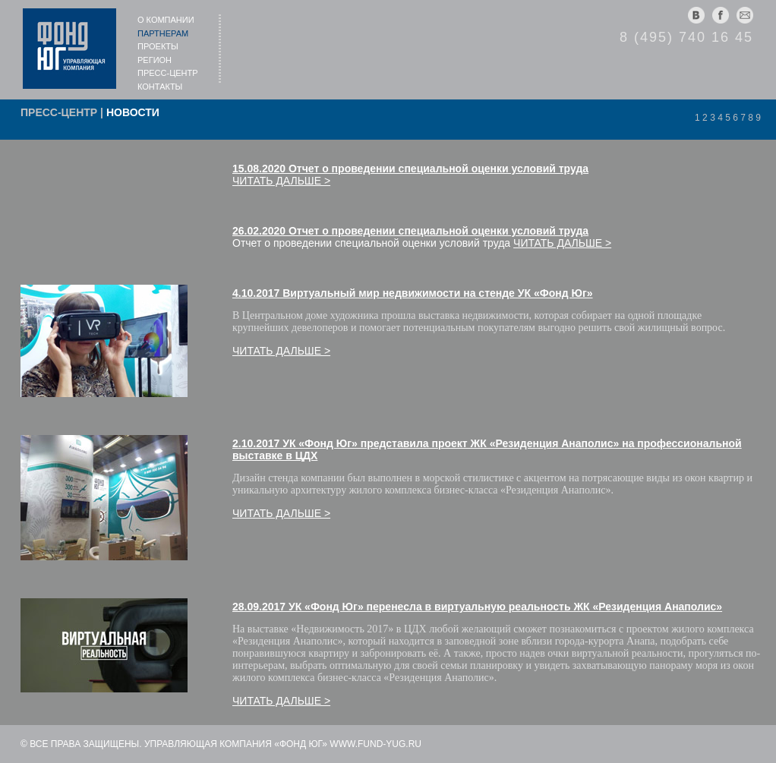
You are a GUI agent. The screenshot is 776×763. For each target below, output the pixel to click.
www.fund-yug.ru (375, 744)
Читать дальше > (281, 181)
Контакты (159, 86)
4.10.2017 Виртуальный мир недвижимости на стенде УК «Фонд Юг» (412, 293)
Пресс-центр (167, 72)
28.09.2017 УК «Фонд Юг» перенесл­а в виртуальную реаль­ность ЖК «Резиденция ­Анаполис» (477, 607)
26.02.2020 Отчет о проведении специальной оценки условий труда (410, 231)
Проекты (157, 46)
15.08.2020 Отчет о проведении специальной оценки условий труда (410, 168)
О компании (165, 19)
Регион (154, 60)
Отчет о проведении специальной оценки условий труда (371, 243)
